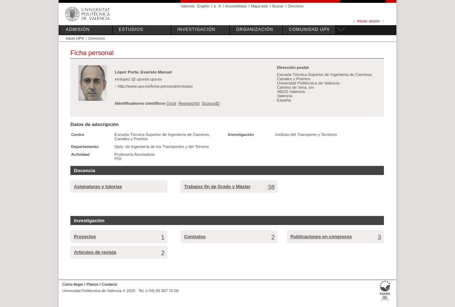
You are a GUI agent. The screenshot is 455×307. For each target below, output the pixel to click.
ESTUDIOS (131, 29)
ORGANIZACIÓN (254, 29)
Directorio (296, 6)
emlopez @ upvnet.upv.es (138, 79)
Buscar (278, 6)
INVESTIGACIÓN (196, 29)
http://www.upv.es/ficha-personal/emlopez (155, 86)
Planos (92, 284)
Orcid (171, 103)
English (203, 6)
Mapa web (259, 6)
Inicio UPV (75, 38)
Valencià (187, 6)
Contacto (109, 284)
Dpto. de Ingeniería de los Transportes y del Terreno (161, 146)
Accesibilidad (236, 6)
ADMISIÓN (78, 29)
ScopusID (210, 103)
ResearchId (188, 103)
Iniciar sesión (368, 21)
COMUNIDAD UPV (309, 29)
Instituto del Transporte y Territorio (306, 134)
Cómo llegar (72, 284)
